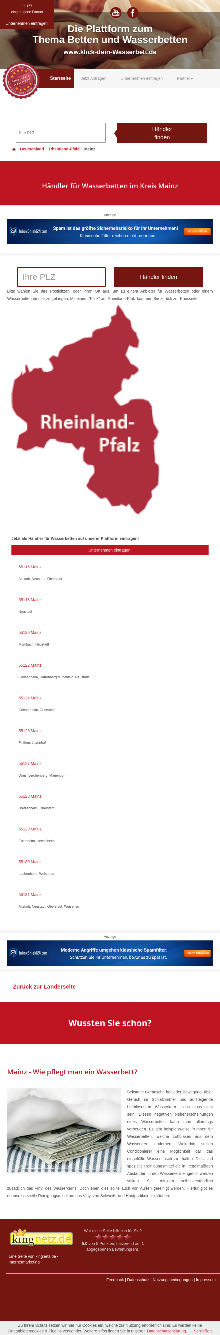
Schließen (203, 1331)
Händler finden (162, 133)
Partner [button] (185, 78)
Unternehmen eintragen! (110, 550)
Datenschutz (138, 1279)
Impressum (206, 1279)
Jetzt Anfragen (94, 78)
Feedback (115, 1279)
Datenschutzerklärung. (167, 1331)
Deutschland (27, 149)
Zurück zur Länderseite (44, 986)
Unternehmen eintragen (142, 78)
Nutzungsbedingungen (173, 1279)
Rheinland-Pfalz (64, 149)
